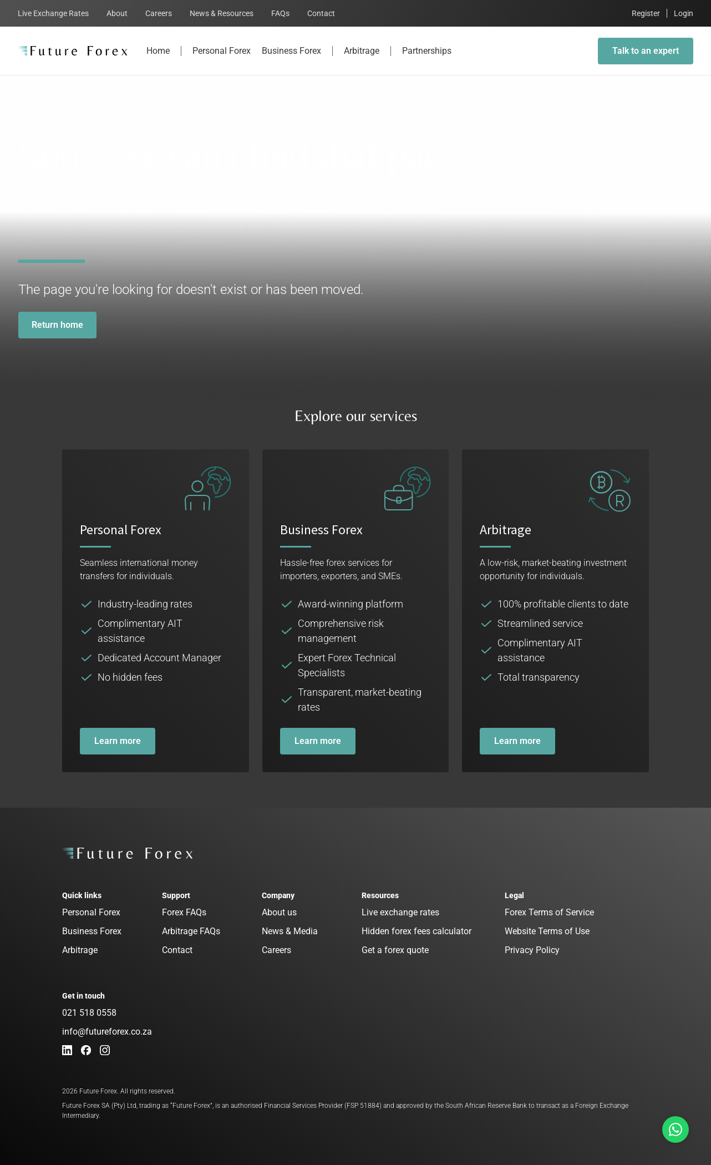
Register (646, 13)
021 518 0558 (89, 1012)
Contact (321, 13)
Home (158, 60)
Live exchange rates (400, 912)
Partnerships (426, 60)
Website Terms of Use (547, 931)
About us (279, 912)
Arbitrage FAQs (191, 931)
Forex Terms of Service (549, 912)
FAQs (280, 13)
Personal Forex (221, 60)
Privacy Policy (532, 950)
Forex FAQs (184, 912)
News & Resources (221, 13)
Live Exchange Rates (53, 13)
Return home (57, 325)
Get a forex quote (395, 950)
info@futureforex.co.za (107, 1031)
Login (683, 13)
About (117, 13)
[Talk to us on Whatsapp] (675, 1129)
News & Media (290, 931)
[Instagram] (105, 1050)
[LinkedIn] (67, 1050)
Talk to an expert (645, 50)
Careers (158, 13)
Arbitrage (361, 60)
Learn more (117, 741)
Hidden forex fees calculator (416, 931)
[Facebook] (86, 1050)
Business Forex (291, 60)
